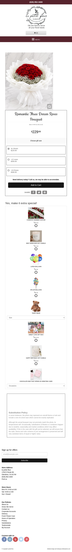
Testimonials (6, 525)
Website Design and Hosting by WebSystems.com (58, 548)
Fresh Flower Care (8, 516)
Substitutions (6, 523)
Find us (4, 479)
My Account (6, 527)
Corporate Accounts (9, 511)
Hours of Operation (8, 518)
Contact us (5, 509)
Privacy (4, 521)
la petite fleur (36, 17)
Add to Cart (36, 185)
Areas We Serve (7, 507)
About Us (5, 504)
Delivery (5, 514)
